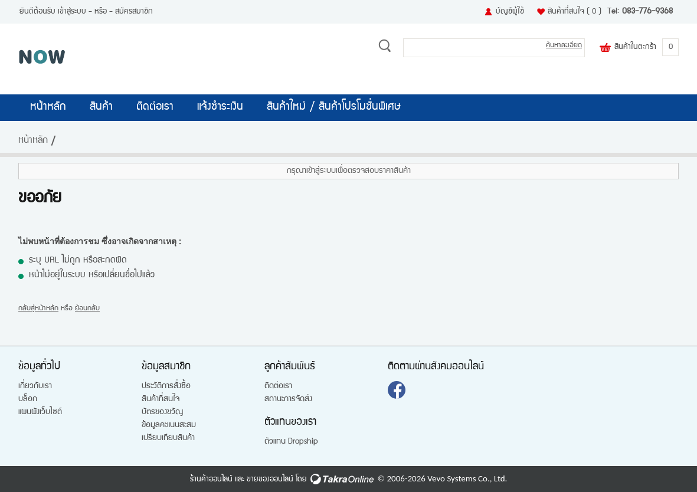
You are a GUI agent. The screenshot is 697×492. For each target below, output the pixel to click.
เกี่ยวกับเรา (35, 386)
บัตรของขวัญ (162, 412)
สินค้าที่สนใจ (574, 11)
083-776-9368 (647, 11)
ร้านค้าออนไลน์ (211, 479)
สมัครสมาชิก (134, 11)
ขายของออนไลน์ (270, 479)
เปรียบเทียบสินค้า (168, 438)
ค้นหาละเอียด (564, 45)
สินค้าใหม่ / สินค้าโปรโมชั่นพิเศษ (334, 107)
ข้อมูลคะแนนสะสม (169, 425)
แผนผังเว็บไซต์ (40, 412)
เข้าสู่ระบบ (72, 11)
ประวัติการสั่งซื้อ (166, 386)
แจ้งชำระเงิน (220, 107)
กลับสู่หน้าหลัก (38, 309)
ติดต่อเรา (155, 107)
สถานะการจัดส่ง (288, 399)
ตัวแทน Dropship (291, 441)
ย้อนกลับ (87, 309)
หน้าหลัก (48, 107)
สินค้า (101, 107)
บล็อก (27, 399)
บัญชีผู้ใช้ (510, 11)
